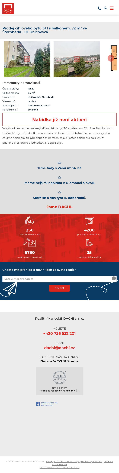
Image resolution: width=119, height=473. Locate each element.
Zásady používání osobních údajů (62, 461)
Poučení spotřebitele (91, 461)
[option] (27, 59)
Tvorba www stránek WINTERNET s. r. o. (60, 467)
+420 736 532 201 (99, 8)
